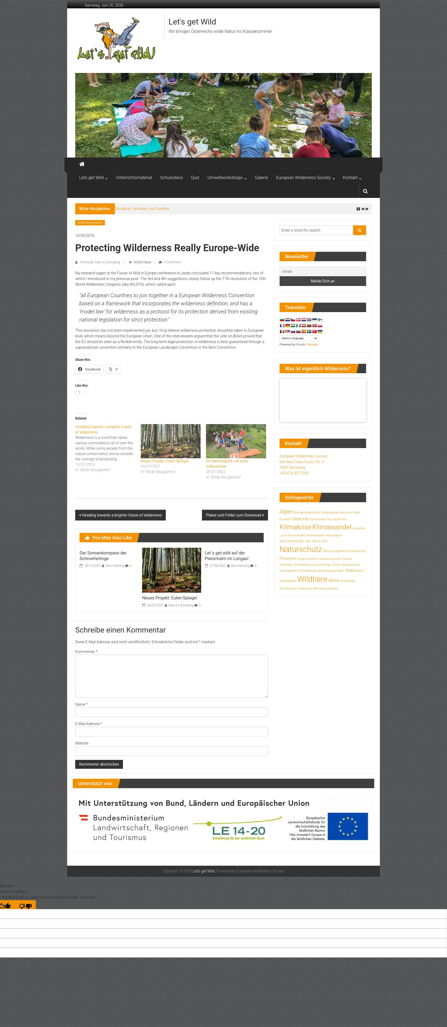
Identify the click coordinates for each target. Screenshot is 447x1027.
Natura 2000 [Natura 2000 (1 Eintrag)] (320, 541)
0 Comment (170, 262)
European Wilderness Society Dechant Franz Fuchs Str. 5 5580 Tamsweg (304, 462)
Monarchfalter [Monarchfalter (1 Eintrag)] (297, 535)
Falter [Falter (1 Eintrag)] (356, 512)
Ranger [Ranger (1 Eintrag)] (301, 559)
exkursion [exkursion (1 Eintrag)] (346, 512)
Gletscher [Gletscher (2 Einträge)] (300, 518)
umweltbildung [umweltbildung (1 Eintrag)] (326, 570)
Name (81, 704)
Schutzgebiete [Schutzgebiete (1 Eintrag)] (288, 570)
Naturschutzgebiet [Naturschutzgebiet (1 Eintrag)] (334, 551)
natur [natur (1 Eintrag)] (308, 541)
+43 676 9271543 (294, 473)
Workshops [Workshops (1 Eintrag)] (348, 581)
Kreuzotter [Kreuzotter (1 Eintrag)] (359, 528)
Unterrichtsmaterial (134, 177)
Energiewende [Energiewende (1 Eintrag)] (330, 512)
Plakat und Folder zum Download (233, 515)
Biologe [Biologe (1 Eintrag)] (299, 512)
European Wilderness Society (303, 177)
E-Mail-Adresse (88, 724)
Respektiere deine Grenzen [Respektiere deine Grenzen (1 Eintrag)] (335, 559)
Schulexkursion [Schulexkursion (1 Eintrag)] (350, 565)
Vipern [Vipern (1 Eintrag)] (340, 570)
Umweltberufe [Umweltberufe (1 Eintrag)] (307, 570)
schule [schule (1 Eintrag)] (336, 565)
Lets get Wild (91, 177)
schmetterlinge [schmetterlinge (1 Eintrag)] (321, 565)
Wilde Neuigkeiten (90, 223)
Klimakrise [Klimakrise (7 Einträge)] (295, 527)
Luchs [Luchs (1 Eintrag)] (283, 535)
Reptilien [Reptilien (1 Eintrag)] (312, 559)
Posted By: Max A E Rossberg (100, 262)
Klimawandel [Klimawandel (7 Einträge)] (332, 527)
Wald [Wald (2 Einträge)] (349, 570)
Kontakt (350, 177)
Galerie (261, 177)
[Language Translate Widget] (299, 338)
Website (81, 743)
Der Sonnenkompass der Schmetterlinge (103, 555)
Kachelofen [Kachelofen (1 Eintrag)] (340, 519)
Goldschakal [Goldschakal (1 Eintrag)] (317, 519)
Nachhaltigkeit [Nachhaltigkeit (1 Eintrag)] (316, 535)
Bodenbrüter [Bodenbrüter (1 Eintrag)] (312, 512)
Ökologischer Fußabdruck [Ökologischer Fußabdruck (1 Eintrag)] (296, 588)
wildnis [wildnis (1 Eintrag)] (359, 570)
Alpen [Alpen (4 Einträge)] (286, 511)
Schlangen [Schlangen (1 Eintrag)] (286, 565)
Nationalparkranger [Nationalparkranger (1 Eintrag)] (292, 541)
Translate (307, 344)
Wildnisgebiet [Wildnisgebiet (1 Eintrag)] (288, 581)
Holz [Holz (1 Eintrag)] (329, 519)
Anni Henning (115, 566)
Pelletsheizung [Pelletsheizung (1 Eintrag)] (356, 551)
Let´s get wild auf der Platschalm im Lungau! (227, 555)
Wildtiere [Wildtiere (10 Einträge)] (312, 579)
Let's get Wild (192, 21)
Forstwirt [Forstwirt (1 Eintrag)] (285, 519)
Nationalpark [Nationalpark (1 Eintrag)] (334, 535)
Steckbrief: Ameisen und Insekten (142, 209)
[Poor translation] (25, 904)
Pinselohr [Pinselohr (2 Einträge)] (288, 558)
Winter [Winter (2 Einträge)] (334, 580)
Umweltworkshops (225, 177)
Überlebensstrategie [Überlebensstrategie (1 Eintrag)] (325, 588)
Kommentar (86, 651)
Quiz (195, 177)
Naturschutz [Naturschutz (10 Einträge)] (301, 549)
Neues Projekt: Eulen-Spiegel (165, 461)
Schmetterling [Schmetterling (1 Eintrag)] (302, 565)
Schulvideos (171, 177)
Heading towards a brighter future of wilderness (122, 515)
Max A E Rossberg (181, 605)
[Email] (323, 271)
